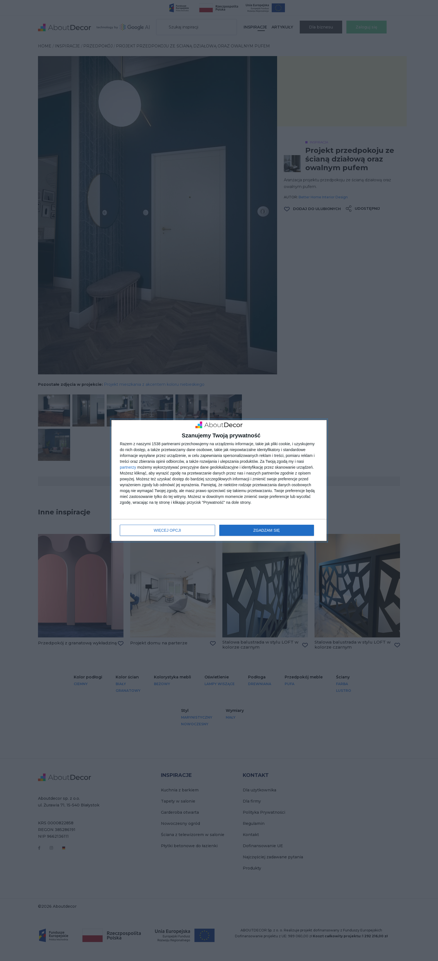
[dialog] (219, 480)
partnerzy (128, 467)
